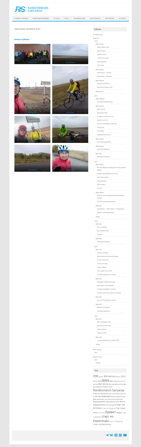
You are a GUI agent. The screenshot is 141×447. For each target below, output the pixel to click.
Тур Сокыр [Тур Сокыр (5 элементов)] (120, 408)
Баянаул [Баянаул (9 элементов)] (106, 396)
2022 (96, 161)
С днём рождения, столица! (106, 274)
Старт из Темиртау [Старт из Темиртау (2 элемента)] (109, 408)
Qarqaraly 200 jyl (102, 252)
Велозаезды (97, 349)
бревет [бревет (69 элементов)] (110, 412)
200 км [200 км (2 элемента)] (101, 376)
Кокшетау (100, 127)
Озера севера (102, 267)
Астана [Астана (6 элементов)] (98, 396)
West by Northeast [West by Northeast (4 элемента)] (100, 394)
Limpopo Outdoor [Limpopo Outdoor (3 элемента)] (102, 387)
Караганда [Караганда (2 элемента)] (119, 399)
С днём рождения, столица (106, 289)
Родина (99, 234)
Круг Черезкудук (103, 177)
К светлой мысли (102, 260)
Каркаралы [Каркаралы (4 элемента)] (110, 402)
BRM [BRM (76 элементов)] (105, 380)
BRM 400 (99, 206)
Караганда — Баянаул (104, 76)
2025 (96, 316)
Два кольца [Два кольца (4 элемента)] (98, 399)
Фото (66, 18)
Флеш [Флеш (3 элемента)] (95, 413)
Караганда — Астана (104, 72)
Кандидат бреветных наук (106, 282)
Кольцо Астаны (102, 263)
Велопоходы (97, 357)
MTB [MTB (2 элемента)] (110, 387)
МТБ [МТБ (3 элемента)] (117, 402)
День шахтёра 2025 (104, 325)
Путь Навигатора (103, 230)
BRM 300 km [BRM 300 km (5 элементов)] (103, 384)
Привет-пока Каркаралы (105, 212)
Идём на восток (102, 120)
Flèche (98, 217)
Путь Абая (100, 131)
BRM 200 (99, 224)
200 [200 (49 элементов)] (95, 376)
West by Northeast (103, 83)
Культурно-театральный (105, 285)
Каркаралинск (102, 61)
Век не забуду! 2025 (104, 322)
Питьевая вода (79, 18)
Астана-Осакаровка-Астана (106, 300)
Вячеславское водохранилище (107, 256)
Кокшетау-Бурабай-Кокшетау (107, 173)
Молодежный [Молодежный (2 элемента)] (110, 405)
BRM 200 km (100, 44)
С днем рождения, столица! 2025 (108, 340)
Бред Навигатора (103, 47)
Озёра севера (102, 329)
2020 (96, 41)
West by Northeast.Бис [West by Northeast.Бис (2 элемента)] (115, 393)
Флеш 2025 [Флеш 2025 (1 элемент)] (101, 412)
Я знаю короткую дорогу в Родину (109, 293)
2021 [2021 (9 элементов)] (123, 376)
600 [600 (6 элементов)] (114, 376)
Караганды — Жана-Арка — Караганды (110, 209)
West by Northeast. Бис (104, 87)
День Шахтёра (102, 112)
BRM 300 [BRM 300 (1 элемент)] (122, 381)
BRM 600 (99, 153)
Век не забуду (102, 227)
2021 (96, 96)
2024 (96, 246)
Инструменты (95, 18)
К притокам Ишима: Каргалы (107, 123)
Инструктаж (109, 18)
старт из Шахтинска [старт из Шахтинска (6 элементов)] (102, 424)
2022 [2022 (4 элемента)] (95, 381)
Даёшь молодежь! (103, 307)
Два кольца (101, 50)
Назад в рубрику (21, 39)
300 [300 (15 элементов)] (106, 376)
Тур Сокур (100, 65)
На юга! (99, 188)
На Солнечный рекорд (104, 102)
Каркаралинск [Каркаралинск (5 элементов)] (99, 402)
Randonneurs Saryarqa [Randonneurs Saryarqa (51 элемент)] (108, 390)
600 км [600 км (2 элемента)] (118, 376)
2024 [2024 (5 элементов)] (100, 381)
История (122, 18)
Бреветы (96, 38)
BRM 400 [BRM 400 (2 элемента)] (112, 384)
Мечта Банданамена (104, 142)
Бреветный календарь (41, 18)
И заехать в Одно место (105, 116)
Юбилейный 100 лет (104, 134)
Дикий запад (101, 54)
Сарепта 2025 (101, 333)
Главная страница (21, 18)
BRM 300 (99, 279)
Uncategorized (98, 34)
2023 (96, 221)
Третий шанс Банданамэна (106, 201)
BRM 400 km (100, 80)
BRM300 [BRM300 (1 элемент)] (95, 384)
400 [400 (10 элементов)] (110, 376)
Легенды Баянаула (103, 156)
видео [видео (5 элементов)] (119, 413)
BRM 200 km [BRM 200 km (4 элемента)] (115, 381)
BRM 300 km (100, 69)
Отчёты (57, 18)
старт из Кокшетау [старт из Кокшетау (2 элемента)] (116, 421)
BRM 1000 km (100, 99)
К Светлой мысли (103, 58)
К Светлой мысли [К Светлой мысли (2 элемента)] (109, 399)
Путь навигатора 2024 (104, 271)
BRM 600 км (100, 91)
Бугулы (98, 363)
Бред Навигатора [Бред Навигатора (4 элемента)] (118, 396)
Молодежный (101, 181)
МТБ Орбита (101, 184)
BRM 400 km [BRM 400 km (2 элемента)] (119, 384)
